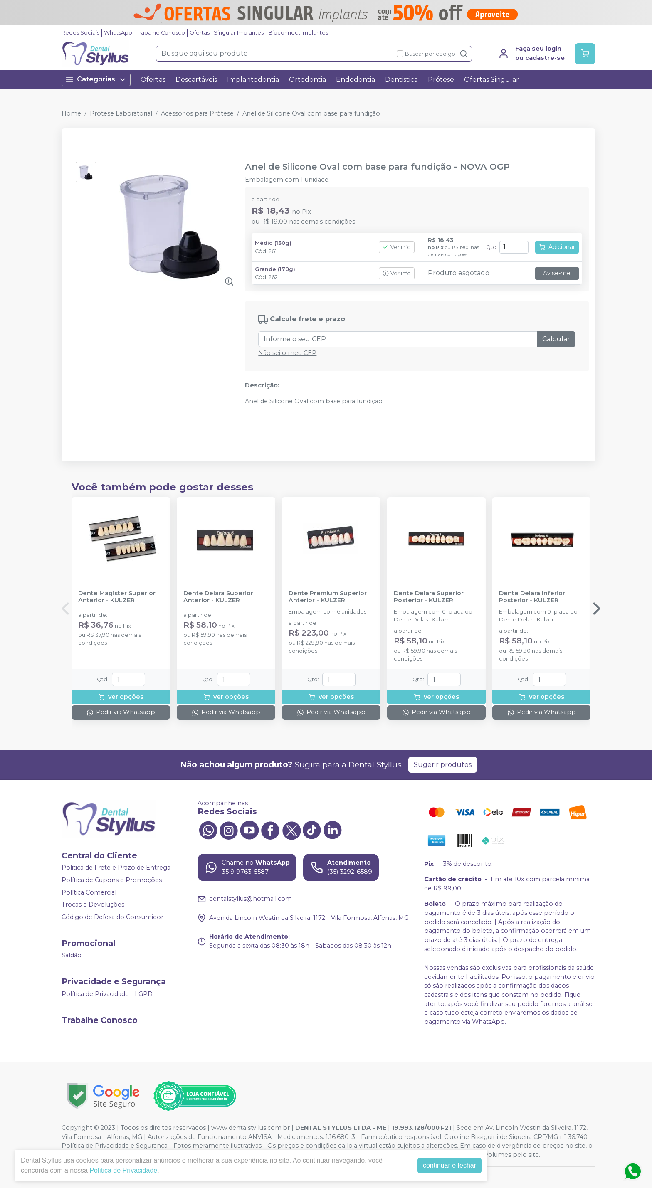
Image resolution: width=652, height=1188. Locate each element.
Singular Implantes (239, 33)
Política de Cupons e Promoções (112, 880)
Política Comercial (89, 892)
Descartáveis (196, 80)
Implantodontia (253, 80)
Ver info (397, 247)
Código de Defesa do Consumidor (112, 917)
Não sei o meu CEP (287, 353)
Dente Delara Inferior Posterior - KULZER (532, 597)
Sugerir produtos (443, 765)
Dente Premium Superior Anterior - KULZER (328, 597)
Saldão (72, 955)
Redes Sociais (80, 33)
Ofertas (200, 33)
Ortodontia (307, 80)
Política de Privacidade (123, 1170)
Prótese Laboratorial (121, 113)
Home (71, 113)
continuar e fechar (449, 1165)
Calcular (556, 339)
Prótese (441, 80)
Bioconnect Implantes (298, 33)
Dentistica (401, 80)
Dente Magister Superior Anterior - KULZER (117, 597)
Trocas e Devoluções (93, 904)
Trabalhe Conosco (160, 33)
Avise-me (556, 273)
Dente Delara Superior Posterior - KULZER (429, 597)
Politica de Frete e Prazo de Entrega (116, 868)
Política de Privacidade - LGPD (107, 994)
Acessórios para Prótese (197, 113)
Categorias (96, 79)
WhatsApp (118, 33)
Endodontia (355, 80)
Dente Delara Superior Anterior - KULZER (218, 597)
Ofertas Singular (491, 80)
